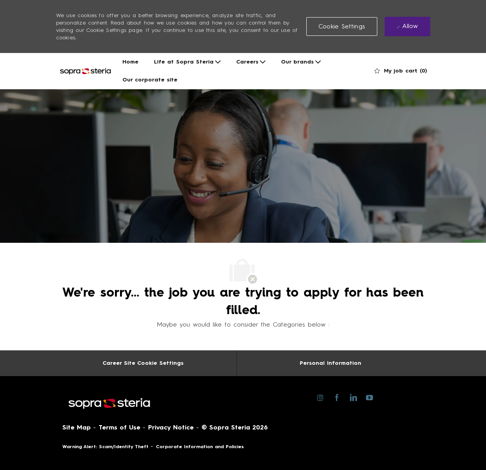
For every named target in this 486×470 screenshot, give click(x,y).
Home (130, 62)
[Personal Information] (330, 363)
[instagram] (320, 397)
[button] (341, 26)
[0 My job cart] (401, 70)
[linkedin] (353, 397)
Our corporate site (149, 80)
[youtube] (369, 397)
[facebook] (337, 397)
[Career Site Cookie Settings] (143, 363)
